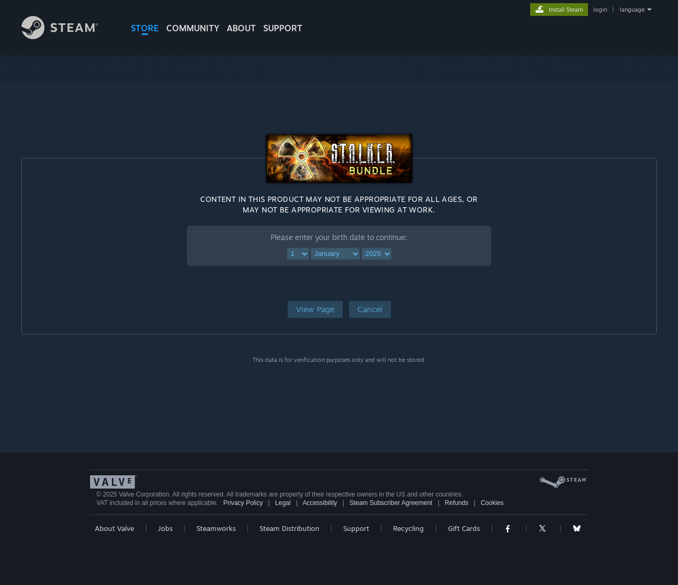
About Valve (114, 528)
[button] (315, 309)
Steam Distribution (289, 528)
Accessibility (319, 503)
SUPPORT (282, 28)
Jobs (165, 528)
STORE (145, 28)
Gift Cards (464, 528)
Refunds (457, 503)
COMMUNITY (192, 28)
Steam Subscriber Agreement (391, 503)
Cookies (491, 503)
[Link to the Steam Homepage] (67, 36)
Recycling (408, 528)
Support (356, 528)
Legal (282, 503)
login (600, 9)
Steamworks (216, 528)
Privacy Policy (243, 503)
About (241, 28)
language (632, 9)
